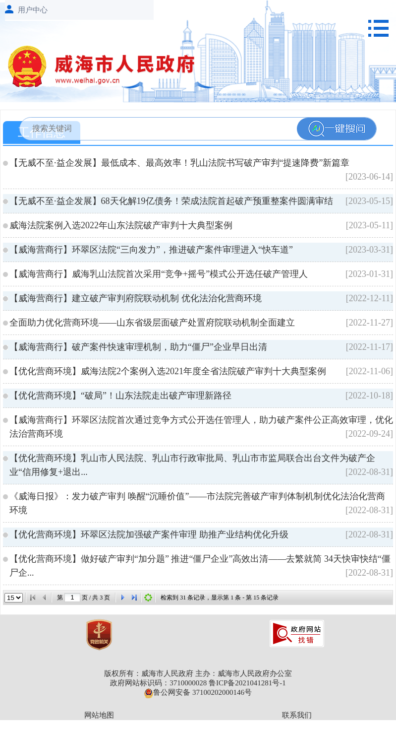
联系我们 (297, 715)
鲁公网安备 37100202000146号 (198, 692)
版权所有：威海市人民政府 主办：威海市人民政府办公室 (198, 673)
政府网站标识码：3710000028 (158, 683)
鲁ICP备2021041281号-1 (247, 683)
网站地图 (99, 715)
